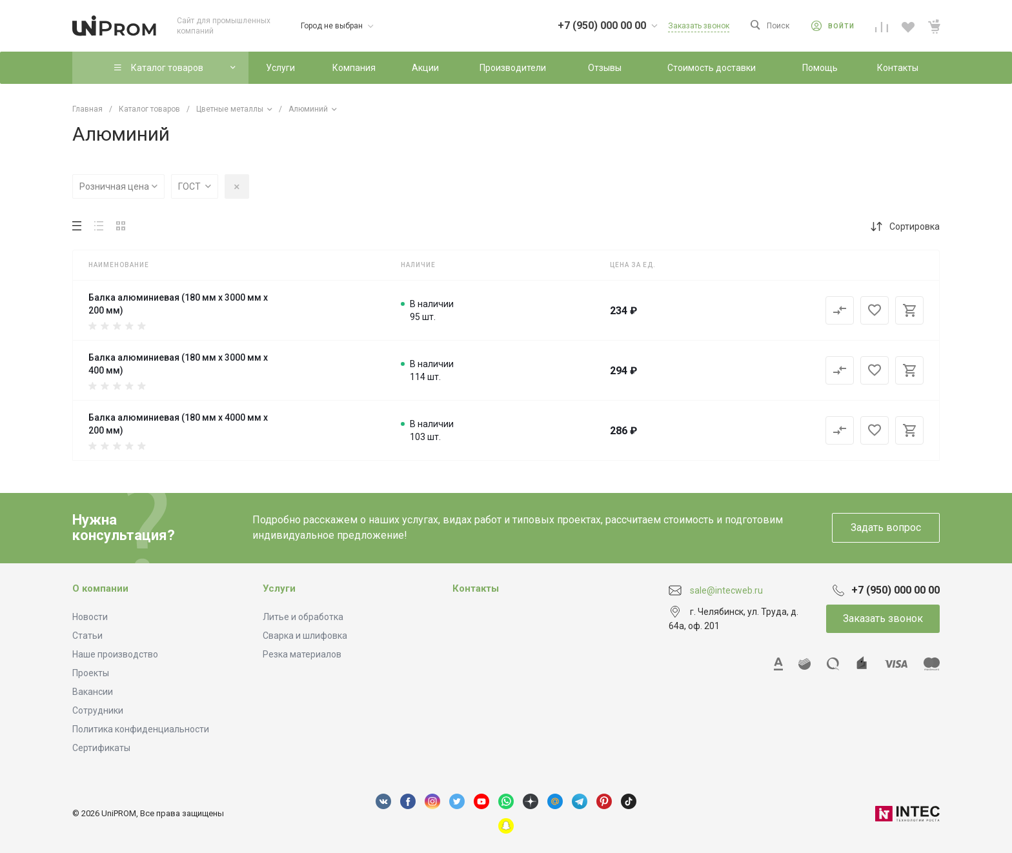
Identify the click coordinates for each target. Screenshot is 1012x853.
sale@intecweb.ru (726, 590)
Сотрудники (97, 710)
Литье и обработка (303, 617)
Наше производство (115, 654)
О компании (100, 588)
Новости (90, 617)
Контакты (475, 588)
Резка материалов (302, 654)
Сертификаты (101, 748)
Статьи (87, 635)
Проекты (90, 673)
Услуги (279, 588)
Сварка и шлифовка (305, 635)
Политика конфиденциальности (140, 729)
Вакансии (92, 692)
